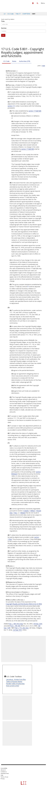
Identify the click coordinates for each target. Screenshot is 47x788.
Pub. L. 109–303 (15, 626)
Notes (14, 61)
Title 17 (18, 14)
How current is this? (12, 686)
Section (3, 28)
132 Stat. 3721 (17, 630)
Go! (3, 35)
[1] (28, 286)
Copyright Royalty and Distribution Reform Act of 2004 (24, 604)
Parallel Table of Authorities (15, 684)
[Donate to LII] (33, 3)
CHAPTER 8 (26, 14)
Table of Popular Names (14, 681)
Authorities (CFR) (24, 61)
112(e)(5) (26, 511)
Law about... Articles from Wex (16, 679)
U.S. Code (6, 61)
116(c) (15, 513)
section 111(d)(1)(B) (35, 111)
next (43, 66)
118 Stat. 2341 (37, 624)
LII (4, 14)
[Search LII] (37, 3)
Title (3, 21)
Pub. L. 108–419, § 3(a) (16, 624)
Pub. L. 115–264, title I (22, 628)
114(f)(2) (32, 511)
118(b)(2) (22, 513)
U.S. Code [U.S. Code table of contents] (10, 14)
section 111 (11, 106)
